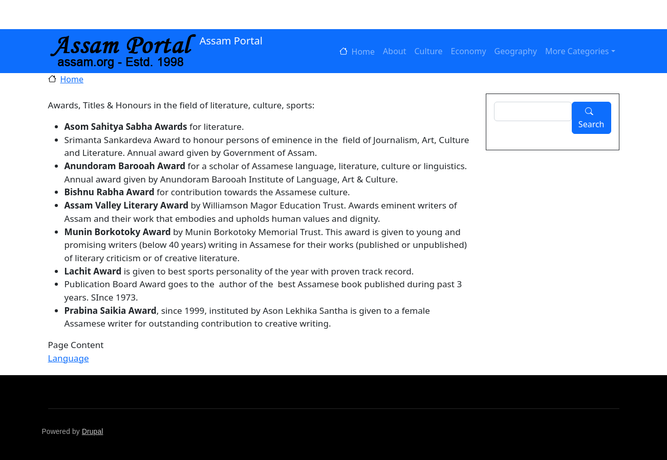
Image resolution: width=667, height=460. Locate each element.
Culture (429, 51)
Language (68, 358)
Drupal (92, 431)
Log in (80, 14)
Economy (468, 51)
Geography (515, 51)
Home (363, 51)
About (394, 51)
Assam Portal (155, 41)
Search (591, 124)
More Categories (577, 51)
